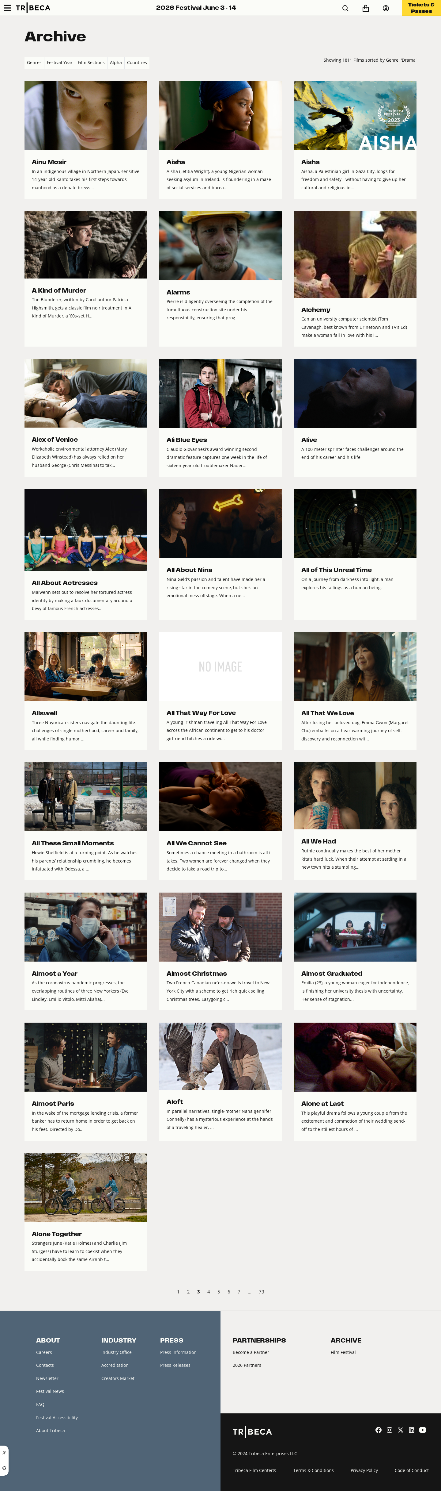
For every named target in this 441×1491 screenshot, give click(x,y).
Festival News (50, 1391)
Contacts (45, 1365)
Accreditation (115, 1365)
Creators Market (117, 1378)
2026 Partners (247, 1365)
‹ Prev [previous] (29, 1292)
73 (261, 1292)
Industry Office (116, 1352)
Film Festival (343, 1352)
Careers (44, 1352)
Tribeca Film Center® (255, 1470)
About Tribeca (50, 1430)
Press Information (178, 1352)
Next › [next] (411, 1292)
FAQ (40, 1404)
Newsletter (47, 1378)
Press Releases (175, 1365)
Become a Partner (251, 1352)
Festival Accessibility (57, 1417)
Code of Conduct (412, 1470)
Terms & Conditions (313, 1470)
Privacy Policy (364, 1470)
